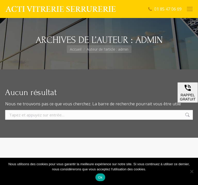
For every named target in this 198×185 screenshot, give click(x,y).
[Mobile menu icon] (190, 9)
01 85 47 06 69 (168, 9)
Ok (100, 177)
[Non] (191, 171)
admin (149, 39)
